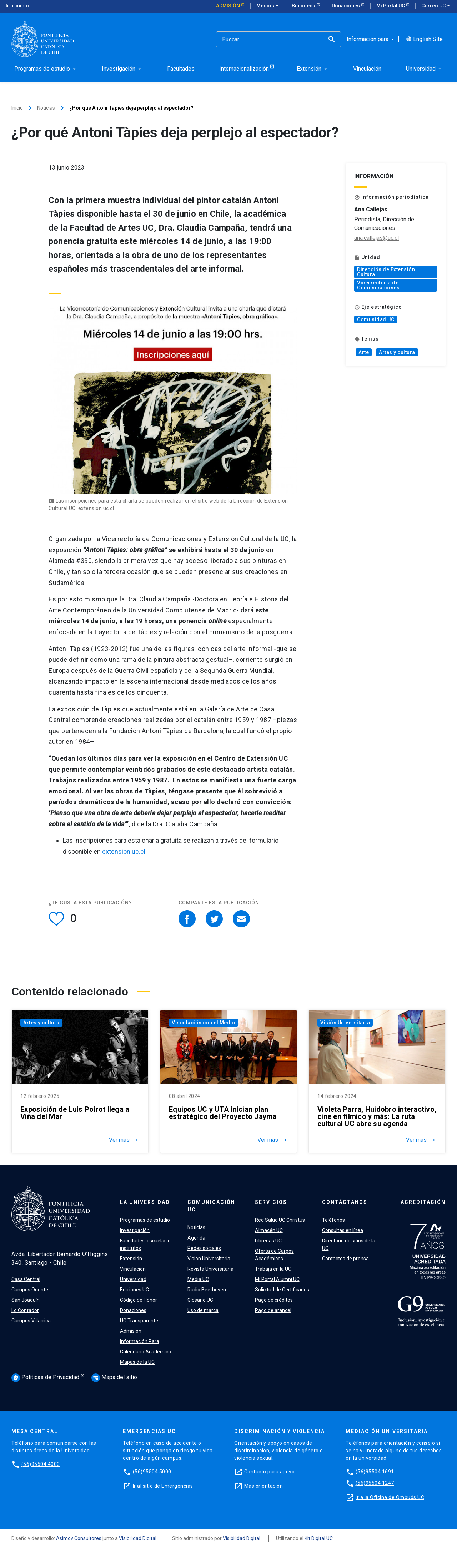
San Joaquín (25, 1300)
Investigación (135, 1230)
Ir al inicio (17, 6)
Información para (371, 39)
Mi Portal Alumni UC (277, 1279)
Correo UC (436, 6)
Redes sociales (204, 1248)
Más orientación (263, 1486)
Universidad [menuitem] (424, 68)
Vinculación (133, 1269)
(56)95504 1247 (375, 1483)
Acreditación (423, 1202)
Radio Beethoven (206, 1289)
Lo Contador (25, 1310)
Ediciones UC (134, 1289)
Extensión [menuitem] (312, 68)
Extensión (131, 1258)
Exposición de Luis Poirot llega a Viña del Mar (74, 1113)
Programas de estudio (145, 1220)
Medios (268, 6)
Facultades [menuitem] (181, 68)
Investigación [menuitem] (122, 68)
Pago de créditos (274, 1300)
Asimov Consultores (78, 1538)
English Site (424, 39)
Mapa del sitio (114, 1377)
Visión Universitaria (345, 1022)
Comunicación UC (211, 1205)
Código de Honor (138, 1300)
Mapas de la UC (137, 1362)
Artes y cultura (397, 352)
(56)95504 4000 (40, 1464)
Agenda (196, 1238)
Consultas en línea (342, 1230)
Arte (363, 352)
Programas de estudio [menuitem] (45, 68)
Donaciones (346, 6)
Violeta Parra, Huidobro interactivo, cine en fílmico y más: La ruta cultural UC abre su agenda (376, 1116)
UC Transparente (139, 1320)
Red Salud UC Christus (280, 1220)
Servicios (271, 1202)
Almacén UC (269, 1230)
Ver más (124, 1140)
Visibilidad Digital (137, 1538)
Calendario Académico (145, 1352)
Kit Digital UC (319, 1538)
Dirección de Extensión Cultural (386, 272)
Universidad (133, 1279)
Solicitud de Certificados (282, 1289)
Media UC (198, 1279)
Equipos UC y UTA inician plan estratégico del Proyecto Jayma (223, 1113)
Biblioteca (304, 6)
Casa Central (25, 1279)
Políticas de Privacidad (46, 1377)
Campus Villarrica (31, 1320)
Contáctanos (344, 1202)
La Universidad (145, 1202)
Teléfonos (333, 1220)
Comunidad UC (375, 319)
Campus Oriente (29, 1289)
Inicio (17, 108)
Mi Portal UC (391, 6)
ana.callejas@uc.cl (376, 238)
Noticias (46, 108)
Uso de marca (203, 1310)
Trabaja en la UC (273, 1269)
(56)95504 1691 (375, 1471)
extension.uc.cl (123, 851)
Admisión (228, 6)
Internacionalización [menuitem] (244, 68)
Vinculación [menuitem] (367, 68)
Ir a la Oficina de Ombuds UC (390, 1497)
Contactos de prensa (345, 1258)
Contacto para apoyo (269, 1471)
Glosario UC (200, 1300)
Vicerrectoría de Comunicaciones (378, 285)
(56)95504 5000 (152, 1471)
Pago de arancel (273, 1310)
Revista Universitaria (210, 1269)
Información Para (139, 1341)
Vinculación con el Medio (203, 1022)
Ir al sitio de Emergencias (163, 1486)
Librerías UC (268, 1241)
